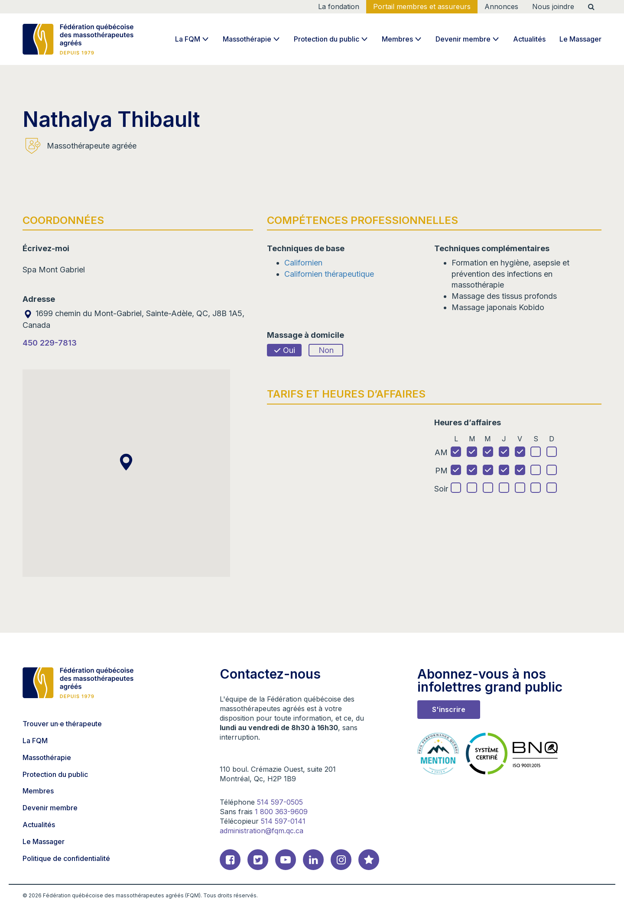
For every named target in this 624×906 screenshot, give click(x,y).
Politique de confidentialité (66, 858)
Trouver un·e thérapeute (62, 723)
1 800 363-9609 (281, 811)
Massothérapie (247, 39)
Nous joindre (553, 6)
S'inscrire (448, 709)
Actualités (529, 39)
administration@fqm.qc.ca (261, 830)
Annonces (501, 6)
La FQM (187, 39)
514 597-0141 (283, 821)
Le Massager (580, 39)
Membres (397, 39)
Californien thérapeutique (329, 273)
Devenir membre (463, 39)
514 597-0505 (280, 802)
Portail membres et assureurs (422, 6)
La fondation (338, 6)
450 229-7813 (50, 342)
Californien (303, 262)
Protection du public (326, 39)
